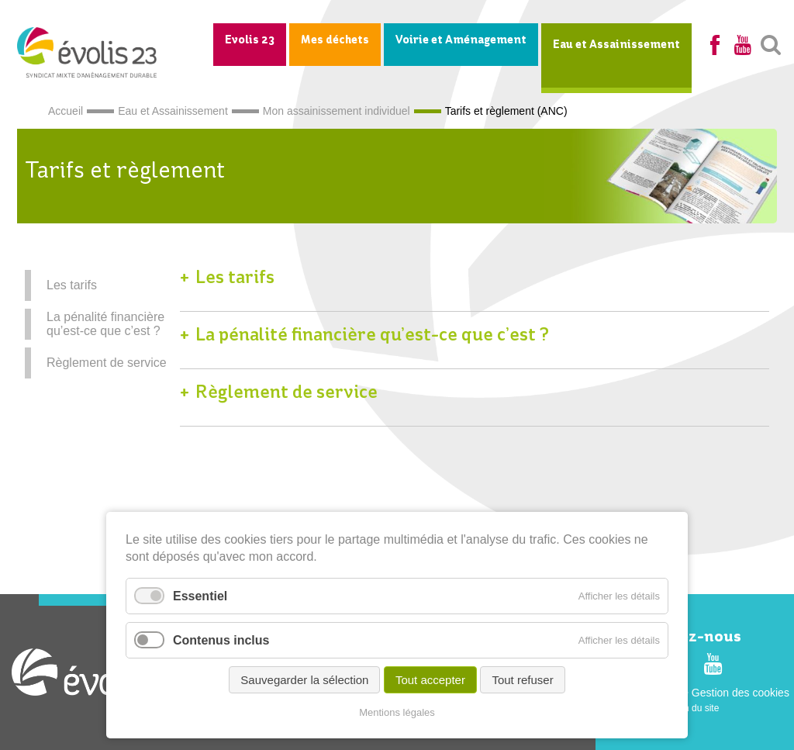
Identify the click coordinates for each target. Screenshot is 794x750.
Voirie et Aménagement (460, 40)
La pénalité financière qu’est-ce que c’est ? (105, 323)
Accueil (65, 111)
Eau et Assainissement (616, 45)
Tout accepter (430, 679)
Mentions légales (397, 712)
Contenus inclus (221, 640)
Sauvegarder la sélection (304, 679)
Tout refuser (522, 679)
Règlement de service (107, 362)
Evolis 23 (249, 40)
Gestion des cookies (740, 692)
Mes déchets (335, 40)
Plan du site (695, 708)
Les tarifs (72, 285)
